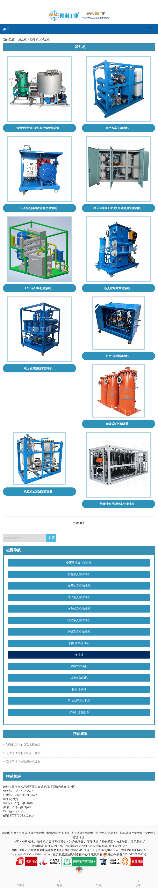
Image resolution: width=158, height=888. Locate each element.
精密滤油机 (79, 689)
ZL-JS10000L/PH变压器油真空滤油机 (117, 208)
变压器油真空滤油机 (79, 562)
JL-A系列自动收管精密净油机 (38, 208)
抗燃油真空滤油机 (79, 620)
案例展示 (107, 841)
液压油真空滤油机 (79, 585)
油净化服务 (76, 841)
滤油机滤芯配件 (79, 712)
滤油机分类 (9, 833)
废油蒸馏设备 (58, 841)
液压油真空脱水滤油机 (38, 368)
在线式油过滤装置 (117, 423)
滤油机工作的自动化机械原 (23, 744)
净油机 (79, 654)
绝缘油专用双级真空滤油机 (117, 504)
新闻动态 (93, 841)
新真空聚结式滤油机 (117, 288)
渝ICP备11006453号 (133, 850)
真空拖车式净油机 (117, 128)
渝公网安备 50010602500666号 (127, 854)
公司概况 (28, 841)
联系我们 (137, 841)
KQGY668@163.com (105, 850)
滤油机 (41, 841)
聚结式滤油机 (79, 666)
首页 (16, 841)
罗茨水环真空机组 (79, 700)
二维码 (20, 882)
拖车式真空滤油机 (79, 608)
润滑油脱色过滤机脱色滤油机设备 (38, 128)
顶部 (138, 882)
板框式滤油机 (79, 677)
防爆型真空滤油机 (79, 631)
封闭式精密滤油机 (117, 356)
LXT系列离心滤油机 (38, 288)
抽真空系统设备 (79, 643)
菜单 (6, 29)
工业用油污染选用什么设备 (23, 761)
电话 (59, 882)
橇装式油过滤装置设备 (38, 491)
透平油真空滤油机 (79, 597)
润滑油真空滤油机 (79, 574)
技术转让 (122, 841)
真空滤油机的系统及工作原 (23, 753)
